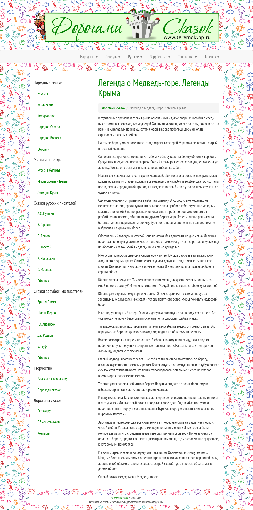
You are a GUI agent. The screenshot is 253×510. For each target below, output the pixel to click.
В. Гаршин (44, 224)
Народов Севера (49, 126)
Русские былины (49, 170)
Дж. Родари (45, 335)
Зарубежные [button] (160, 56)
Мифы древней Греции (53, 181)
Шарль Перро (47, 312)
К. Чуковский (46, 258)
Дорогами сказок (119, 498)
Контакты (44, 433)
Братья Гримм (47, 301)
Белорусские (46, 115)
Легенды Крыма (48, 192)
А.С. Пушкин (46, 213)
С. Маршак (45, 269)
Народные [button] (89, 56)
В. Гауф (42, 346)
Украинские (45, 104)
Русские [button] (135, 56)
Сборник (43, 149)
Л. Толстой (44, 247)
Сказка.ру (44, 410)
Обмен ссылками (49, 421)
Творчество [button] (187, 56)
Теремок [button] (212, 56)
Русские (43, 93)
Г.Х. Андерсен (46, 324)
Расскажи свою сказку (53, 378)
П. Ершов (44, 235)
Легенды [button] (113, 56)
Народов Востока (49, 137)
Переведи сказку (49, 389)
